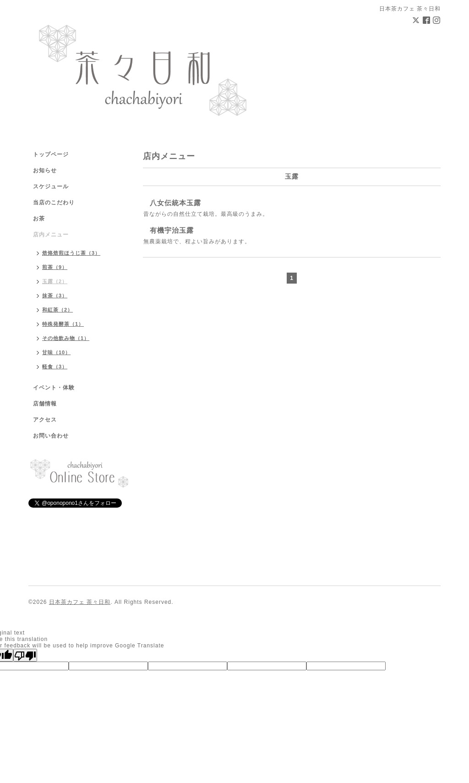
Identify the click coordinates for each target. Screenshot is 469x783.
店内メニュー (51, 234)
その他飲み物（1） (65, 338)
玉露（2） (54, 281)
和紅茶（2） (57, 309)
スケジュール (51, 186)
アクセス (45, 419)
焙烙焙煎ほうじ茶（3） (71, 253)
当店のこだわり (54, 202)
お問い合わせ (51, 436)
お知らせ (45, 170)
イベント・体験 (54, 387)
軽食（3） (54, 366)
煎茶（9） (54, 267)
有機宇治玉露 (172, 230)
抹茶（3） (54, 295)
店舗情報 (45, 403)
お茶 (39, 218)
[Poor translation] (25, 655)
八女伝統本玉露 (175, 203)
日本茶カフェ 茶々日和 (79, 602)
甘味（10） (56, 352)
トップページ (51, 154)
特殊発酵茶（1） (63, 324)
